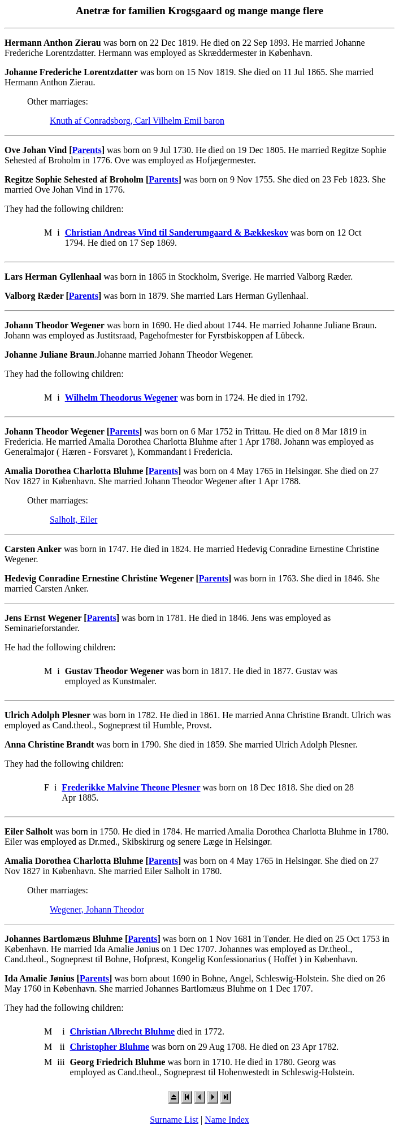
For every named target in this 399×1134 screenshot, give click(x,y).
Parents (87, 150)
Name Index (227, 1119)
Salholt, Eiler (73, 519)
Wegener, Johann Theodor (97, 909)
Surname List (174, 1119)
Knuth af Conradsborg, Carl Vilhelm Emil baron (137, 120)
